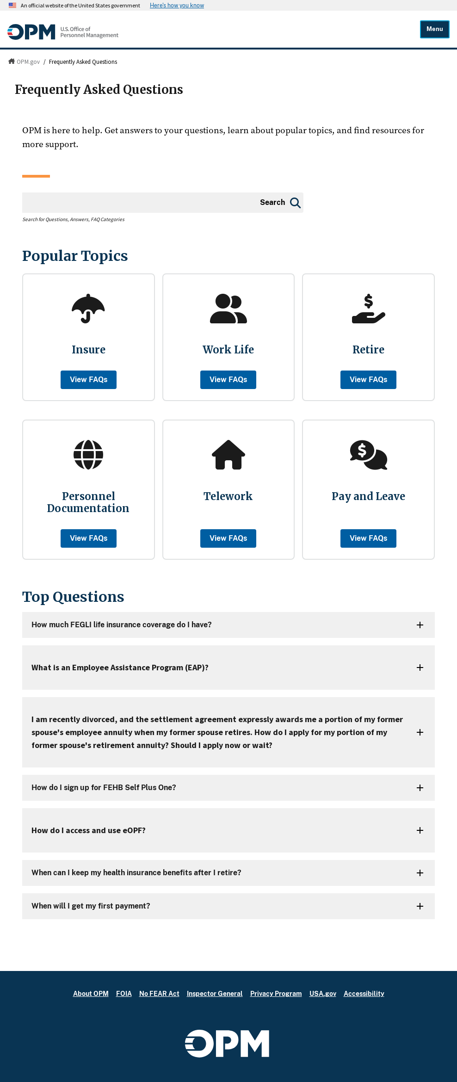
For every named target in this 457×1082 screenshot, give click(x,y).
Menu (434, 28)
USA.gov (322, 993)
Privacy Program (276, 993)
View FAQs (88, 379)
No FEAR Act (159, 993)
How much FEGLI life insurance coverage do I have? (121, 624)
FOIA (124, 993)
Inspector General (215, 993)
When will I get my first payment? (90, 906)
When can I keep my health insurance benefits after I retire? (136, 872)
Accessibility (364, 993)
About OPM (91, 993)
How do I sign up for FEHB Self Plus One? (103, 787)
